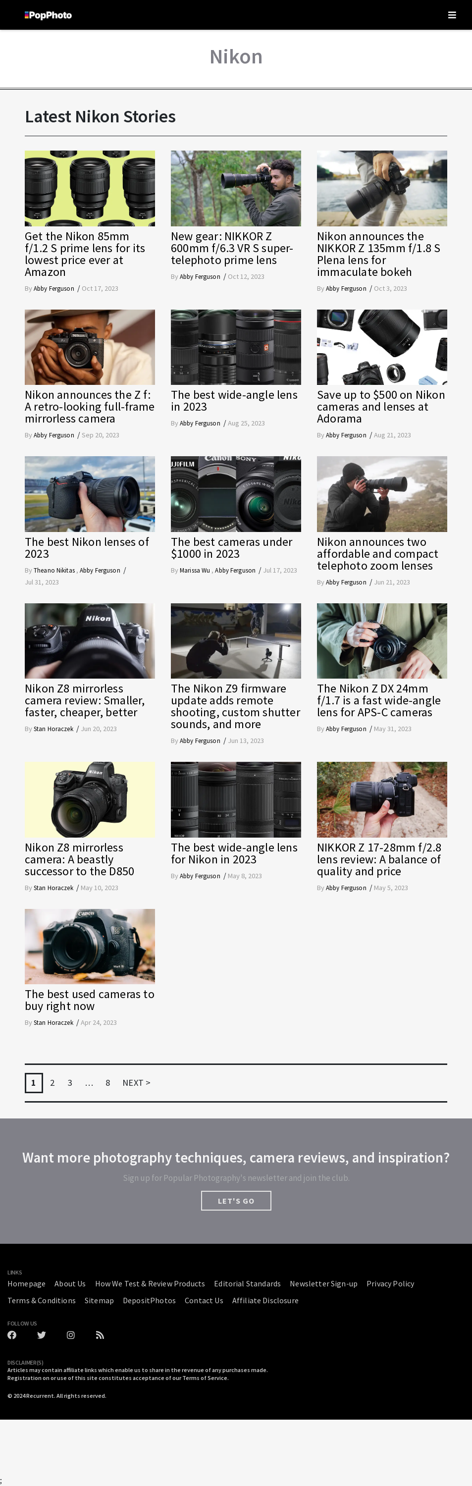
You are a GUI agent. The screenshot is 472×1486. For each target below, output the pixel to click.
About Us (70, 1283)
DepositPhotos (149, 1300)
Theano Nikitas (55, 570)
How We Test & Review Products (150, 1283)
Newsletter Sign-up (324, 1283)
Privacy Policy (390, 1283)
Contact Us (204, 1300)
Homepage (26, 1283)
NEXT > (136, 1082)
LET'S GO (236, 1201)
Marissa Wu (195, 570)
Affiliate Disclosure (265, 1300)
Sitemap (99, 1300)
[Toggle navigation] (452, 15)
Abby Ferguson (54, 288)
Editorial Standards (247, 1283)
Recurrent (40, 1395)
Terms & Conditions (41, 1300)
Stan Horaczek (53, 729)
